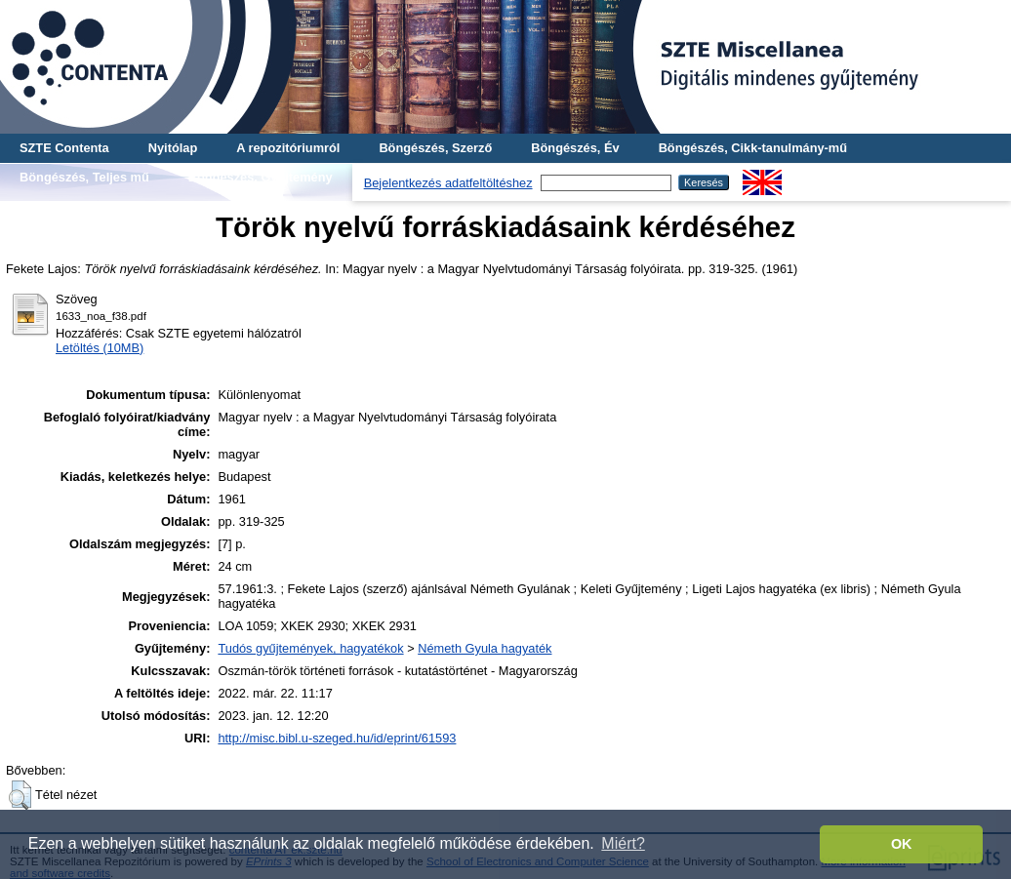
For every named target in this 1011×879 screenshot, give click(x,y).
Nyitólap (172, 147)
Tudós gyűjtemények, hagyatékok (310, 648)
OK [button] (901, 844)
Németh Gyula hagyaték (484, 648)
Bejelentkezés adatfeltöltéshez (448, 183)
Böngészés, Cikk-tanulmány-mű (753, 147)
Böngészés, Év (575, 147)
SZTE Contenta (64, 147)
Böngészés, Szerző (435, 147)
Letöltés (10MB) (99, 347)
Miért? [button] (622, 843)
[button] (20, 795)
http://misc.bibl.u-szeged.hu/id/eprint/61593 (337, 738)
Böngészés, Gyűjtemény (260, 177)
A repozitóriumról (288, 147)
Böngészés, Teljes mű (84, 177)
